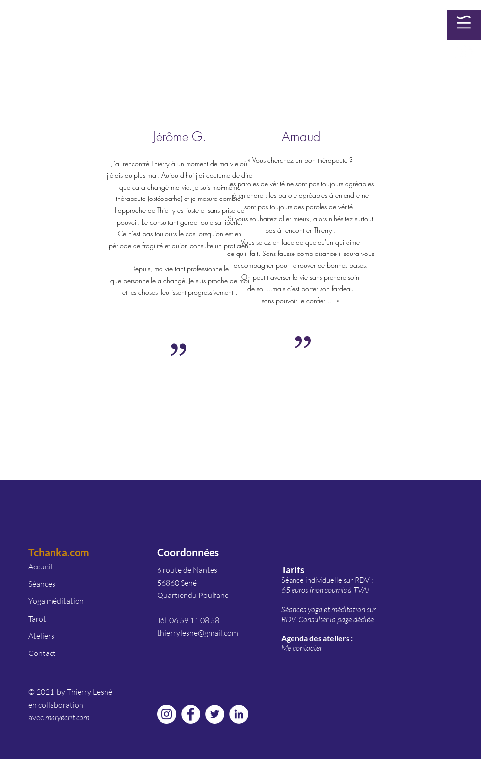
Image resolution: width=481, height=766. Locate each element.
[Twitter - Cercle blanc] (214, 714)
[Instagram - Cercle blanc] (166, 714)
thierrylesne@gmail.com (197, 633)
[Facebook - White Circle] (463, 54)
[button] (463, 22)
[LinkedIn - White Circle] (238, 714)
